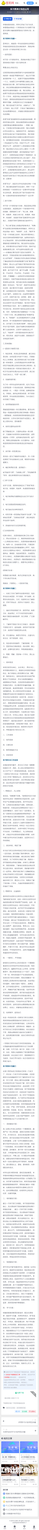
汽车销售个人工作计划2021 (28, 1481)
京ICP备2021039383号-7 (19, 1522)
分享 (18, 1411)
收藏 (24, 1411)
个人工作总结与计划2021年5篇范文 (19, 1509)
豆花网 (16, 1521)
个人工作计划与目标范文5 (15, 1505)
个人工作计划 (22, 12)
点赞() (32, 1411)
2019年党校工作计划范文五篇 (28, 1458)
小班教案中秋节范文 (13, 1513)
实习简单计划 (21, 1408)
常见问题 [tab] (18, 19)
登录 (30, 3)
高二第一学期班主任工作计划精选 (9, 1458)
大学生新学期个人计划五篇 (9, 1481)
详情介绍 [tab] (7, 19)
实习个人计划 (11, 1408)
